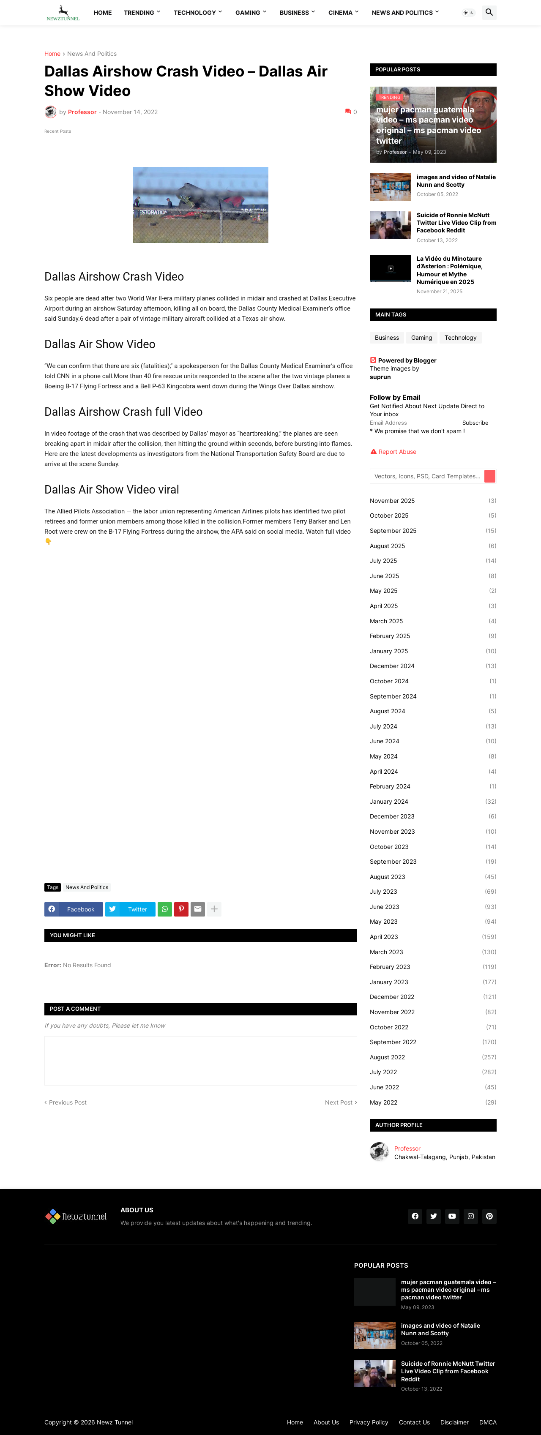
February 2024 (433, 786)
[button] (469, 12)
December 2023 (433, 816)
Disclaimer (454, 1422)
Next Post (338, 1102)
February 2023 (433, 967)
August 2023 (433, 877)
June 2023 (433, 907)
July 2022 (433, 1072)
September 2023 (433, 861)
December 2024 (433, 666)
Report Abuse (397, 451)
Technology (195, 12)
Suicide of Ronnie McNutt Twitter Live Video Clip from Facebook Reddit (457, 222)
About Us (326, 1422)
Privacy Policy (369, 1422)
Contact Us (414, 1422)
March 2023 (433, 952)
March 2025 (433, 621)
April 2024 (433, 771)
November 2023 (433, 831)
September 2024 (433, 696)
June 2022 (433, 1087)
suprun (380, 376)
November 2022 (433, 1012)
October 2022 (433, 1027)
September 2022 (433, 1042)
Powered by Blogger (403, 360)
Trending (139, 12)
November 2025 (433, 501)
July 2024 (433, 726)
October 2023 (433, 847)
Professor (407, 1148)
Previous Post (68, 1102)
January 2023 (433, 982)
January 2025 (433, 651)
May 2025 (433, 591)
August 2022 (433, 1057)
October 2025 (433, 515)
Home (103, 12)
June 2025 (433, 576)
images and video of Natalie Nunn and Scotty (456, 180)
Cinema (340, 12)
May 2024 (433, 756)
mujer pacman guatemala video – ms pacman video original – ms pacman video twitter (448, 1289)
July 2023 (433, 891)
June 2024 (433, 741)
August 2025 (433, 546)
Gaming (247, 12)
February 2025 (433, 636)
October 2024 (433, 681)
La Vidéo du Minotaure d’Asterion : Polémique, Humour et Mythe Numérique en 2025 (450, 270)
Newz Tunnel (115, 1422)
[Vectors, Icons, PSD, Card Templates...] (427, 476)
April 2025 (433, 606)
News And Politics (402, 12)
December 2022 (433, 997)
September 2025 (433, 531)
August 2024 (433, 711)
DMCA (488, 1422)
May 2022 (433, 1102)
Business (294, 12)
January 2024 (433, 801)
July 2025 (433, 561)
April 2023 (433, 937)
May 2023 (433, 921)
